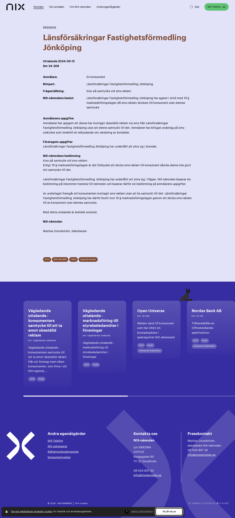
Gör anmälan (56, 7)
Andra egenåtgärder (108, 7)
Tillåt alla (169, 512)
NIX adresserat (57, 446)
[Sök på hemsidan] (194, 7)
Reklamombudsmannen (63, 451)
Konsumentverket (59, 457)
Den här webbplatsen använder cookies (31, 512)
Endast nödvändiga (142, 511)
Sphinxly (196, 503)
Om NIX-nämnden (80, 7)
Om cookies (81, 503)
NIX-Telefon (216, 7)
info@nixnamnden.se (147, 475)
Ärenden (38, 7)
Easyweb (223, 503)
